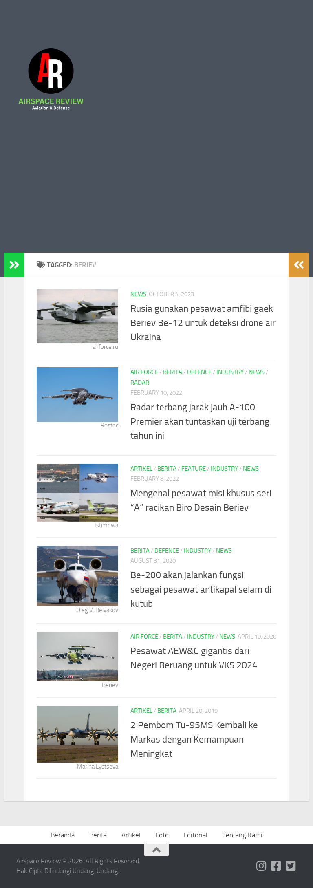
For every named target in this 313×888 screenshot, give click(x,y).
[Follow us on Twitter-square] (291, 866)
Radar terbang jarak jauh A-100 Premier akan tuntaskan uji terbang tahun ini (199, 421)
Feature (193, 468)
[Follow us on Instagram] (261, 866)
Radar (139, 382)
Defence (199, 372)
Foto (162, 835)
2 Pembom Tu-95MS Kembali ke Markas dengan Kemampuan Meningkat (194, 739)
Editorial (195, 835)
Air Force (144, 372)
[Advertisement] (156, 191)
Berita (172, 372)
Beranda (63, 835)
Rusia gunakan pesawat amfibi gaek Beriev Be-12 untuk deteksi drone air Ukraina (203, 323)
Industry (230, 372)
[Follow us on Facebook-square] (276, 866)
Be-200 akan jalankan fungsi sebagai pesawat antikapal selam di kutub (200, 589)
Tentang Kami (242, 835)
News (138, 294)
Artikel (141, 468)
